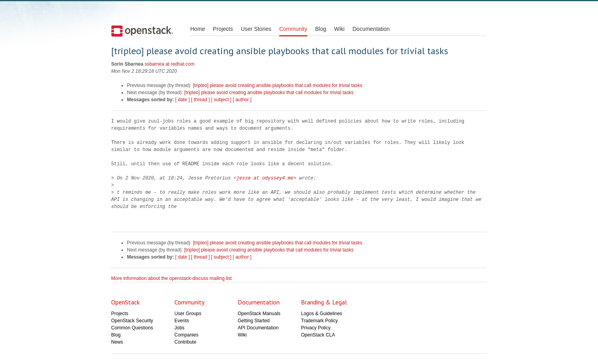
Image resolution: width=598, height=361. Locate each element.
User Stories (256, 29)
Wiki (339, 29)
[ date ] (182, 99)
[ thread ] (200, 99)
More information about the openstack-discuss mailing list (171, 278)
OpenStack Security (132, 320)
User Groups (187, 313)
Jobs (179, 328)
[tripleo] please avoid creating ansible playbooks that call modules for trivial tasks (277, 85)
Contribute (185, 342)
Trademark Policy (319, 320)
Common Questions (132, 328)
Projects (223, 29)
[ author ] (242, 99)
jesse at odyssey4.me (265, 178)
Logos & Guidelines (321, 313)
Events (181, 320)
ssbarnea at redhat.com (170, 64)
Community (293, 29)
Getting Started (254, 320)
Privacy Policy (316, 328)
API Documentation (258, 328)
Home (197, 29)
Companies (186, 335)
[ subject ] (221, 99)
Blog (320, 29)
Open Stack (142, 31)
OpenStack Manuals (259, 313)
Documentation (371, 29)
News (117, 342)
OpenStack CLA (318, 335)
